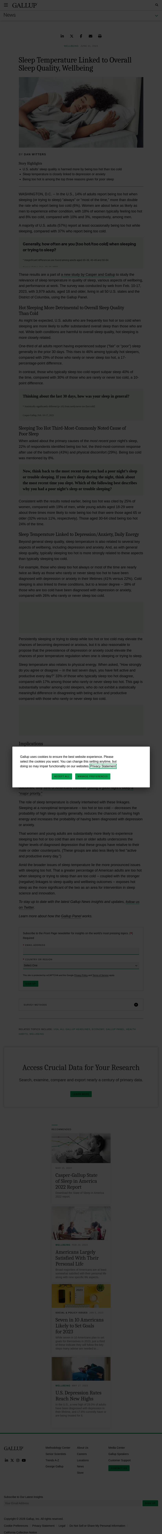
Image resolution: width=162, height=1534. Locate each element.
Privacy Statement (103, 766)
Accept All (61, 776)
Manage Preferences (93, 776)
